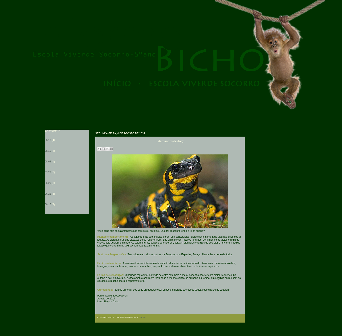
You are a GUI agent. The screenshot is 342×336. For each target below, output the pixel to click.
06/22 (48, 193)
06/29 (48, 183)
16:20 (143, 317)
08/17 (48, 140)
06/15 (48, 204)
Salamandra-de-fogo (170, 141)
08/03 (48, 161)
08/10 (48, 150)
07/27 (48, 172)
